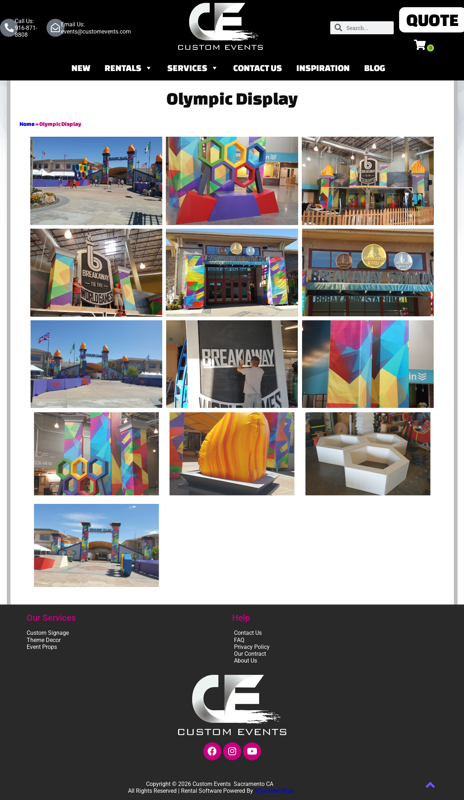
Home (27, 124)
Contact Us (257, 68)
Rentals (129, 68)
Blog (374, 68)
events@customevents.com (96, 31)
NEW (80, 68)
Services (193, 68)
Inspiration (323, 68)
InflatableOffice (274, 790)
